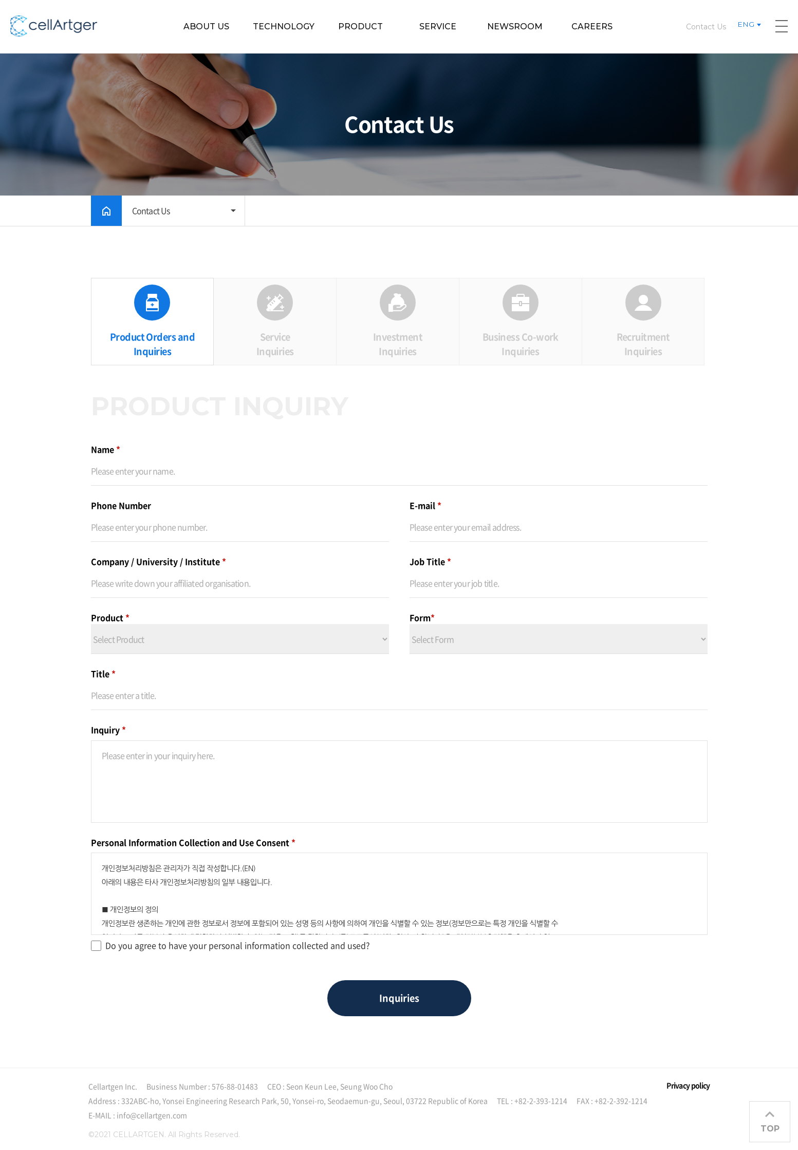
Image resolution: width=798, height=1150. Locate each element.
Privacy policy (688, 1085)
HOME (106, 211)
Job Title (430, 561)
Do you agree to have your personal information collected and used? (230, 945)
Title (103, 673)
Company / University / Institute (158, 561)
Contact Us (706, 26)
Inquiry (108, 729)
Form (422, 617)
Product (110, 617)
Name (105, 449)
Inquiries (399, 998)
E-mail (425, 505)
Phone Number (121, 505)
